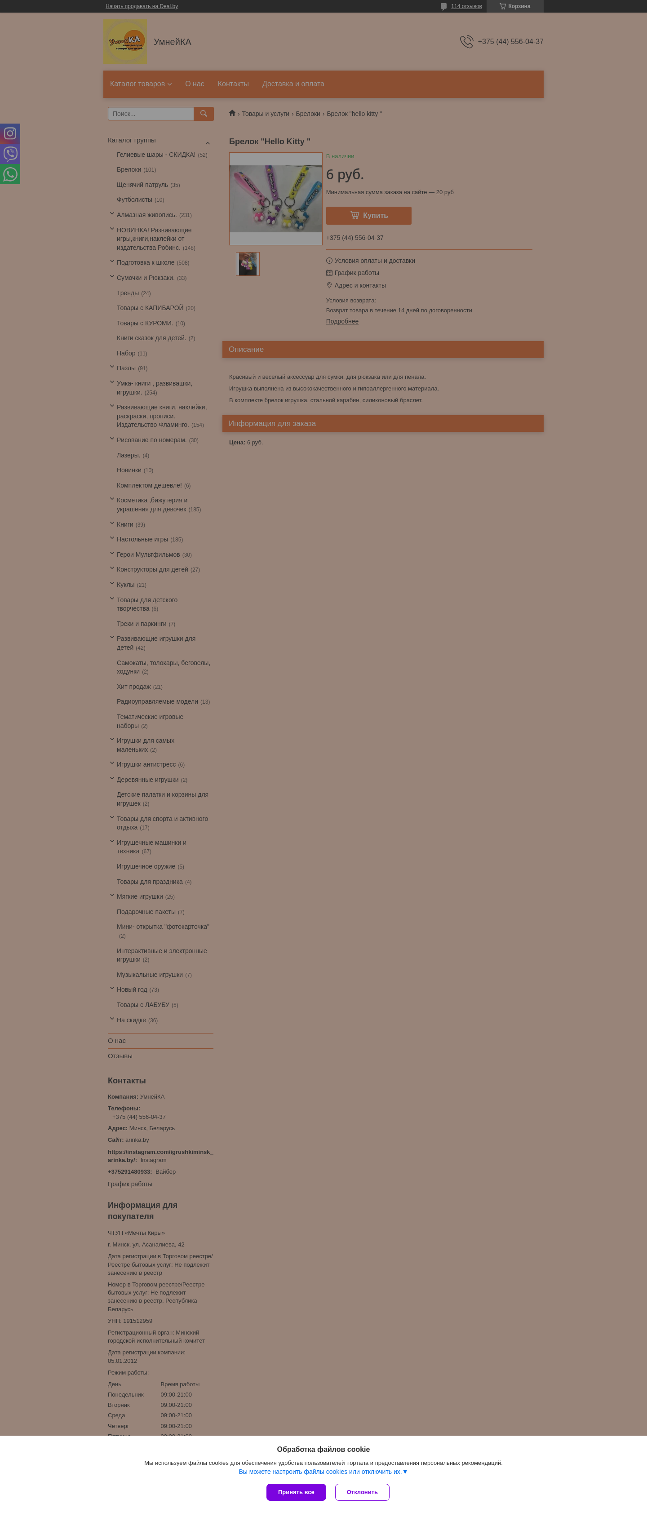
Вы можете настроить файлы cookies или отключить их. (320, 1471)
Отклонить (362, 1492)
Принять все (296, 1492)
